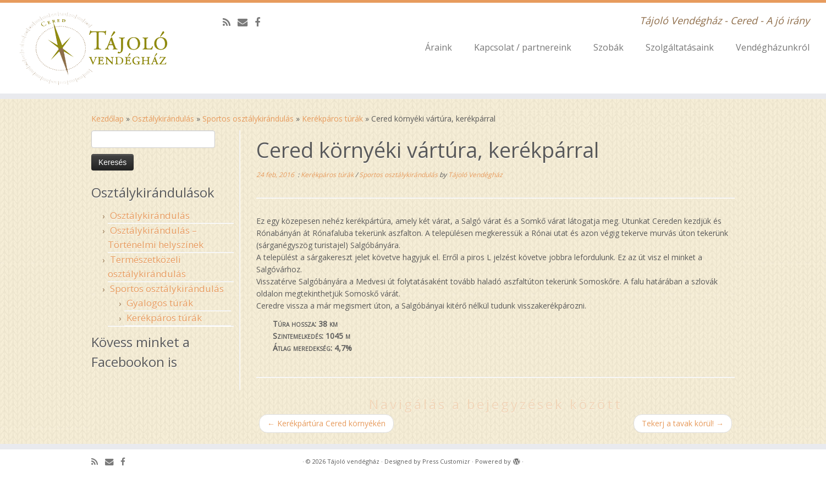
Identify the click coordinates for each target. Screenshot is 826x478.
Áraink (438, 47)
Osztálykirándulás (163, 118)
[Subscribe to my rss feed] (230, 22)
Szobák (608, 47)
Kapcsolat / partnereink (522, 47)
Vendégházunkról (773, 47)
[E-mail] (246, 22)
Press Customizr (446, 461)
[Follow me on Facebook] (261, 22)
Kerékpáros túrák (332, 118)
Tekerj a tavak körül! (683, 423)
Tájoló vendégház (353, 461)
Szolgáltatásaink (680, 47)
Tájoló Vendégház (475, 174)
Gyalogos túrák (159, 302)
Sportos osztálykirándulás (248, 118)
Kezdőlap (107, 118)
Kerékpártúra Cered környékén (326, 423)
